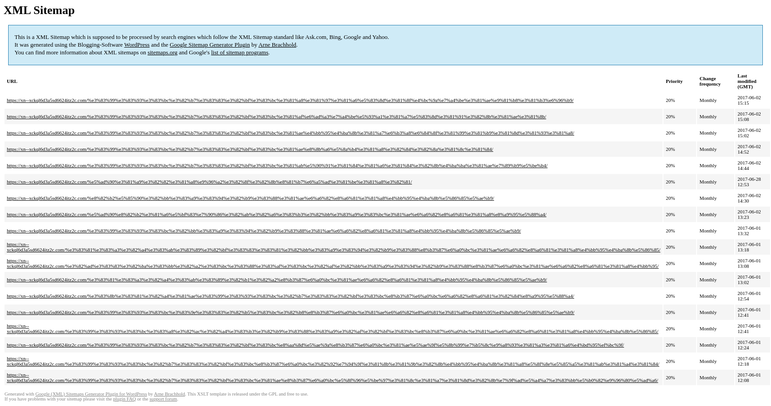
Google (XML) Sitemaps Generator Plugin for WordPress (91, 394)
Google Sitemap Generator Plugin (210, 44)
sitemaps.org (162, 52)
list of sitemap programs (239, 52)
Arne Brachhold (277, 44)
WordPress (137, 44)
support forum (163, 398)
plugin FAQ (124, 398)
